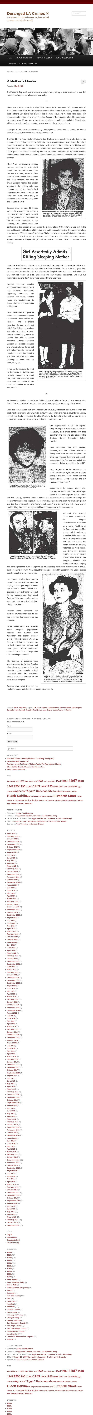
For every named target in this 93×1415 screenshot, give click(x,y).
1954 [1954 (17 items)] (43, 786)
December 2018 (13, 1035)
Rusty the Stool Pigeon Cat (17, 761)
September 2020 (13, 983)
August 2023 (12, 918)
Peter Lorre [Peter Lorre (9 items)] (43, 800)
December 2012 (13, 1225)
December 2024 (13, 874)
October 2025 (12, 847)
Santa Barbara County (16, 1331)
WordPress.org (13, 1243)
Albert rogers (42, 708)
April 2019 (11, 1024)
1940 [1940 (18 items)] (40, 781)
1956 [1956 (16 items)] (55, 786)
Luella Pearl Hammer (24, 813)
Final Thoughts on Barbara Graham (30, 824)
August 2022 (12, 942)
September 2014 (13, 1168)
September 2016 (13, 1103)
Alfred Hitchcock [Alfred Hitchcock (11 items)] (58, 791)
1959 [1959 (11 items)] (69, 787)
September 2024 (13, 882)
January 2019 (12, 1032)
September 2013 (13, 1201)
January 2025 (12, 871)
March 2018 (11, 1056)
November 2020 (13, 980)
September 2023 (13, 915)
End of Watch (12, 1285)
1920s (9, 1258)
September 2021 (13, 964)
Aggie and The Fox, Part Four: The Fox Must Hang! (37, 816)
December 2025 (13, 842)
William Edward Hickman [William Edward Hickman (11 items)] (21, 803)
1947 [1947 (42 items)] (73, 781)
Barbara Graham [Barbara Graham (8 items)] (71, 791)
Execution (11, 1293)
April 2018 (11, 1054)
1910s (9, 1255)
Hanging (10, 1304)
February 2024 (12, 901)
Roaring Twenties (14, 1320)
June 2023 (11, 923)
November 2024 (13, 877)
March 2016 (11, 1119)
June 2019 (11, 1018)
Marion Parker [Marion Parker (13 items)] (31, 800)
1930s (9, 1260)
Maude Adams (58, 710)
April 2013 (11, 1214)
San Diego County (14, 1326)
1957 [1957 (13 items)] (61, 786)
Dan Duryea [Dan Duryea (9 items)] (31, 796)
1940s (16, 708)
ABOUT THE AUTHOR (24, 58)
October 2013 (12, 1198)
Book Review (12, 1279)
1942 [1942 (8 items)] (49, 781)
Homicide (22, 708)
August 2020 (12, 986)
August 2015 (12, 1138)
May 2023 (10, 926)
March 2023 (11, 931)
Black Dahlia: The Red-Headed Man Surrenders (25, 767)
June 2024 (11, 890)
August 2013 (12, 1203)
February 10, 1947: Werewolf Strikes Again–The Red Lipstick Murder (34, 764)
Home (10, 58)
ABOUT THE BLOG (44, 58)
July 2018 (11, 1046)
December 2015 (13, 1127)
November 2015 (13, 1130)
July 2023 (11, 920)
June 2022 (11, 948)
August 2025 (12, 852)
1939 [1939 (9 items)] (35, 781)
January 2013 (12, 1222)
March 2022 (11, 953)
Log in (9, 1235)
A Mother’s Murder (21, 81)
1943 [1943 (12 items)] (53, 781)
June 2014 (11, 1176)
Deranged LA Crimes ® (28, 13)
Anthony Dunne (53, 708)
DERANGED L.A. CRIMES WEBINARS (22, 64)
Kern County (12, 1312)
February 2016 (12, 1122)
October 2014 (12, 1165)
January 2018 (12, 1062)
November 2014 (13, 1163)
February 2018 (12, 1059)
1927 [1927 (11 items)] (13, 781)
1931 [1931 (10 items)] (17, 781)
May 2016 (10, 1114)
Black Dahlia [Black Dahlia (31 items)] (17, 796)
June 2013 (11, 1209)
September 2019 (13, 1010)
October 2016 (12, 1100)
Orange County (13, 1318)
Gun (8, 1298)
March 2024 (11, 899)
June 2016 (11, 1111)
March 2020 (11, 997)
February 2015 (12, 1154)
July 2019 (11, 1016)
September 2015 (13, 1135)
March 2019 (11, 1026)
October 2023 (12, 912)
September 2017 (13, 1073)
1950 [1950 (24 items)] (17, 786)
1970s (9, 1271)
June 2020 (11, 988)
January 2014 (12, 1190)
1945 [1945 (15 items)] (58, 781)
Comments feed (13, 1240)
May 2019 (10, 1021)
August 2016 (12, 1105)
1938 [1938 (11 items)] (31, 781)
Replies (68, 710)
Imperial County (13, 1309)
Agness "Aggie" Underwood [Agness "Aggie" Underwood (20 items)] (33, 790)
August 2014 (12, 1171)
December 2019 (13, 1005)
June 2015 (11, 1144)
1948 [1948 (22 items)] (80, 781)
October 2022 (12, 939)
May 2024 (10, 893)
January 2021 (12, 975)
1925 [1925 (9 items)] (9, 781)
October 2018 (12, 1040)
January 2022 (12, 958)
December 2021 (13, 961)
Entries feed (12, 1237)
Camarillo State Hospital (16, 710)
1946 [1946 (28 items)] (64, 781)
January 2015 (12, 1157)
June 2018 (11, 1048)
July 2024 (11, 888)
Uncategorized (13, 1334)
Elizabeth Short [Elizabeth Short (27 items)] (64, 796)
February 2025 (12, 869)
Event (9, 1290)
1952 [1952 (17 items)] (30, 786)
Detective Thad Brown (34, 710)
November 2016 (13, 1097)
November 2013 (13, 1195)
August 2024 (12, 885)
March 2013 (11, 1217)
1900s (9, 1252)
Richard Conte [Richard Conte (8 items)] (72, 800)
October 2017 (12, 1070)
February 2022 (12, 956)
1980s (9, 1274)
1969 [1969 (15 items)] (74, 786)
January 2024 (12, 904)
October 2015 (12, 1133)
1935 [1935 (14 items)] (22, 781)
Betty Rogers (77, 708)
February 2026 (12, 836)
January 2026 (12, 839)
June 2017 (11, 1081)
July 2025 (11, 855)
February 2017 (12, 1092)
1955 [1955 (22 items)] (49, 786)
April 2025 (11, 863)
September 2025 (13, 850)
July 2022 (11, 945)
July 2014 (11, 1173)
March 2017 (11, 1089)
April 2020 (11, 994)
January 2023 (12, 937)
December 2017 (13, 1065)
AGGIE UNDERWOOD (64, 58)
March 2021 (11, 969)
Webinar (10, 1339)
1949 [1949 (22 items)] (10, 786)
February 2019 (12, 1029)
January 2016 (12, 1124)
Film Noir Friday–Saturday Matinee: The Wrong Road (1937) (30, 759)
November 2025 (13, 844)
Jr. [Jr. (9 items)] (13, 800)
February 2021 (12, 972)
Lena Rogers (47, 710)
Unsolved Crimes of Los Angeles (20, 1337)
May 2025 (10, 861)
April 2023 (11, 929)
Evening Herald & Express (17, 1288)
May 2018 (10, 1051)
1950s (9, 1266)
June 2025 (11, 858)
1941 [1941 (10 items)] (45, 781)
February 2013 (12, 1220)
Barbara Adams (65, 708)
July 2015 (11, 1141)
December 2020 (13, 978)
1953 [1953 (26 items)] (36, 786)
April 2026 (11, 833)
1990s (9, 1277)
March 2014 (11, 1184)
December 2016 (13, 1095)
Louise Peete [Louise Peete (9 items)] (19, 800)
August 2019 (12, 1013)
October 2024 (12, 880)
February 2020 (12, 999)
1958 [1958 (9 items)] (65, 787)
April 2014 (11, 1182)
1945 (34, 708)
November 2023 (13, 910)
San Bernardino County (16, 1323)
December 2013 (13, 1192)
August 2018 (12, 1043)
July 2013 (11, 1206)
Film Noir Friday (13, 1296)
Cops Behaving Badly (15, 1282)
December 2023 (13, 907)
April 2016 (11, 1116)
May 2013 (10, 1212)
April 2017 (11, 1086)
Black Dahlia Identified (16, 770)
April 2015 (11, 1149)
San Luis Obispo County (16, 1328)
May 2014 (10, 1179)
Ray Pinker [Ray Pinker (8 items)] (63, 800)
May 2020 (10, 991)
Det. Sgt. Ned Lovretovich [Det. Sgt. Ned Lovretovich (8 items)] (44, 796)
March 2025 (11, 866)
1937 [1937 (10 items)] (27, 781)
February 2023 (12, 934)
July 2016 (11, 1108)
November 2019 (13, 1008)
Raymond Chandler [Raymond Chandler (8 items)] (53, 800)
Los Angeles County (15, 1315)
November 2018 (13, 1037)
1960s (9, 1269)
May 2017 (10, 1084)
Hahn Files (11, 1301)
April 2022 (11, 950)
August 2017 (12, 1076)
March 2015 (11, 1152)
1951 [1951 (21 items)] (24, 786)
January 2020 (12, 1002)
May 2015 (10, 1146)
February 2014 (12, 1187)
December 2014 (13, 1160)
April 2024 (11, 896)
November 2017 (13, 1067)
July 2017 (11, 1078)
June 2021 (11, 967)
